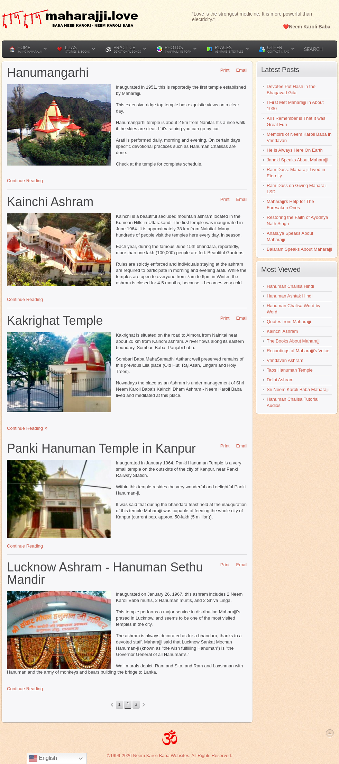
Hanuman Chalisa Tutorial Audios (293, 402)
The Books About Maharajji (293, 341)
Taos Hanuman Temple (290, 370)
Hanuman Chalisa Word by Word (293, 308)
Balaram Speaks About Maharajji (299, 249)
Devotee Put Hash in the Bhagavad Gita (291, 89)
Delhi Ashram (280, 379)
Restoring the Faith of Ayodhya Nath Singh (297, 220)
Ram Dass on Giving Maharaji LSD (297, 188)
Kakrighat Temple (55, 320)
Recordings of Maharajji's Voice (298, 350)
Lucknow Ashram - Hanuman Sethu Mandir (105, 573)
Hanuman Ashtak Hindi (289, 296)
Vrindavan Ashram (285, 360)
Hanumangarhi (48, 72)
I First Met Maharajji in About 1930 (295, 105)
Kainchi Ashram (50, 202)
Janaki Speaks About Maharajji (297, 159)
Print (223, 70)
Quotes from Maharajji (289, 321)
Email (239, 70)
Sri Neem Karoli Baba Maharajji (298, 389)
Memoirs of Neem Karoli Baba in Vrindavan (299, 137)
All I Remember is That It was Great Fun (296, 121)
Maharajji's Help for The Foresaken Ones (290, 204)
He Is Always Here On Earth (295, 150)
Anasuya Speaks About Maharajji (290, 236)
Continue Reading (25, 180)
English (43, 758)
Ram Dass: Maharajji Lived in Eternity (296, 172)
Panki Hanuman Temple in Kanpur (101, 448)
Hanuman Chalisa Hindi (290, 286)
